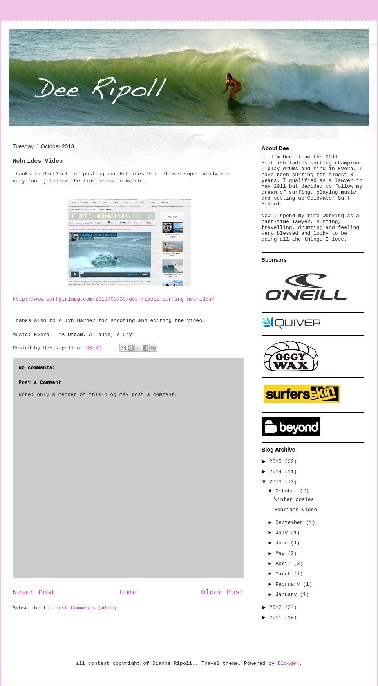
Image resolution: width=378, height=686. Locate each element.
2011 (277, 618)
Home (128, 592)
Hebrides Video (295, 510)
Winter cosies (294, 499)
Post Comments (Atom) (86, 608)
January (287, 595)
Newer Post (34, 592)
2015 (277, 462)
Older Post (222, 592)
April (284, 564)
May (281, 553)
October (287, 491)
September (290, 523)
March (284, 574)
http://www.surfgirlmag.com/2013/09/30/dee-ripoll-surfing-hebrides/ (114, 299)
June (283, 543)
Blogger (288, 663)
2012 (277, 607)
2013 (277, 482)
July (283, 533)
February (289, 584)
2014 (277, 472)
